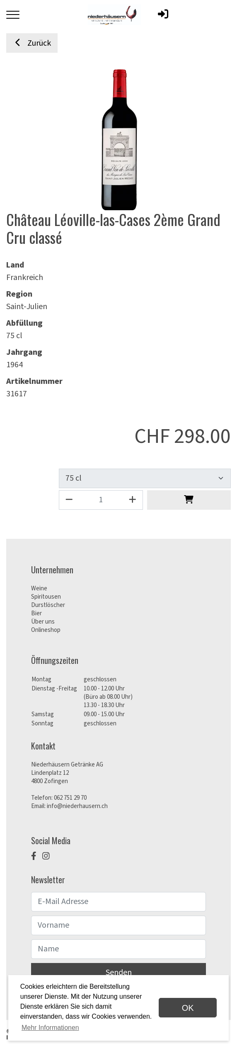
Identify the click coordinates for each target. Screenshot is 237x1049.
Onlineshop (45, 630)
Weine (39, 588)
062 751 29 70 (70, 798)
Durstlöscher (48, 605)
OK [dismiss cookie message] (188, 1007)
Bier (36, 613)
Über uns (43, 621)
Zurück (32, 43)
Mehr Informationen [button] (50, 1027)
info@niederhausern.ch (77, 806)
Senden (119, 972)
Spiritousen (46, 596)
